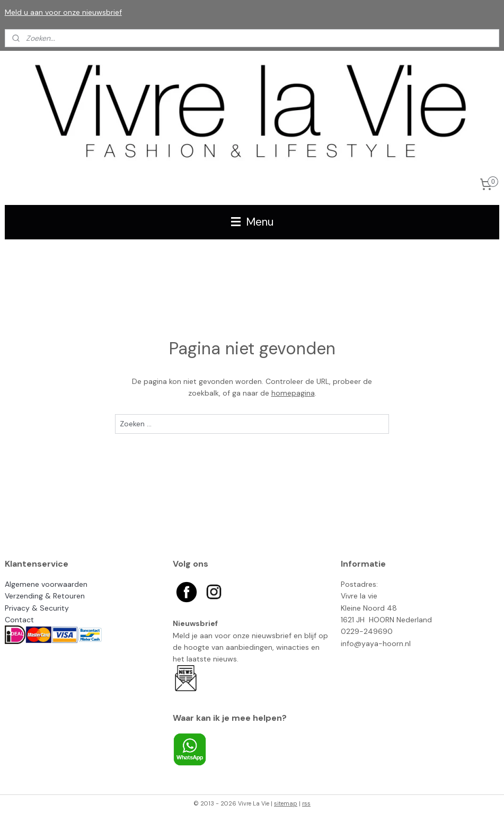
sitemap (285, 803)
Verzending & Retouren (45, 596)
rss (306, 803)
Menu (252, 221)
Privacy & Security (37, 608)
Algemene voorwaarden (46, 584)
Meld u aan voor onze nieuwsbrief (63, 12)
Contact (19, 619)
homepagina (293, 393)
